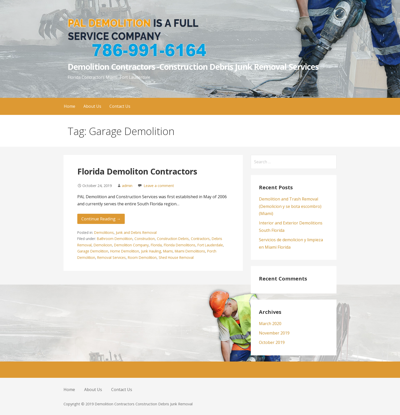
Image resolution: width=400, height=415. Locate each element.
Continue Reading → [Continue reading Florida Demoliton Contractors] (101, 219)
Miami (168, 251)
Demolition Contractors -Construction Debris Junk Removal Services (193, 66)
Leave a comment (159, 185)
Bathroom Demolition (114, 238)
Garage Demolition (92, 251)
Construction (144, 238)
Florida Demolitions (179, 245)
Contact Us (119, 106)
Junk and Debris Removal (136, 232)
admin (127, 185)
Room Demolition (142, 257)
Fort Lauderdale (210, 245)
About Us (92, 106)
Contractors (200, 238)
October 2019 (272, 342)
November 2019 (274, 333)
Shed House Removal (176, 257)
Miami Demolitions (190, 251)
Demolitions (104, 232)
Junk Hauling (151, 251)
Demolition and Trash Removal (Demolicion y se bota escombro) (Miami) (290, 206)
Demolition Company (131, 245)
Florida (156, 245)
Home (69, 106)
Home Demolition (124, 251)
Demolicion (103, 245)
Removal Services (111, 257)
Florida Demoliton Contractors (137, 171)
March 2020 (270, 323)
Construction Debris (173, 238)
